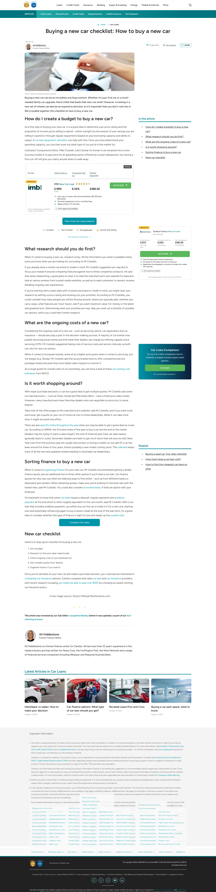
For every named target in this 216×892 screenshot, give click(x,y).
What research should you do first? (164, 136)
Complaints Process (176, 875)
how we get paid (165, 750)
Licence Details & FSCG (65, 875)
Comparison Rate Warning (168, 775)
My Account (53, 863)
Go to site (120, 185)
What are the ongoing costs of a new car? (168, 141)
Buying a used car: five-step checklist (166, 454)
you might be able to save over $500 (79, 582)
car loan (97, 578)
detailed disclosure (68, 750)
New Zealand (161, 875)
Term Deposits (131, 14)
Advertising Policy (98, 875)
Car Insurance (166, 852)
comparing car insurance (38, 578)
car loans (66, 497)
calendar (122, 447)
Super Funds (104, 852)
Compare (165, 367)
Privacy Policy (38, 875)
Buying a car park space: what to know (169, 709)
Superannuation (95, 14)
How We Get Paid (110, 844)
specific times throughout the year (59, 425)
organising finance (54, 469)
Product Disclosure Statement (163, 890)
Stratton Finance (166, 231)
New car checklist (155, 157)
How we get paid (83, 875)
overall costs (117, 515)
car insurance (114, 578)
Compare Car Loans (79, 522)
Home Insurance (146, 852)
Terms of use (49, 875)
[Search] (190, 5)
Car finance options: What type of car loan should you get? (86, 709)
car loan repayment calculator (51, 140)
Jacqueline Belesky (78, 615)
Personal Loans (62, 14)
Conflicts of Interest (114, 875)
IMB (64, 184)
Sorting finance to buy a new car (163, 152)
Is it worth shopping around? (161, 147)
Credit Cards (78, 14)
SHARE (185, 45)
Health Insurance (113, 14)
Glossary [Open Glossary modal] (127, 166)
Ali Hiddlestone (39, 45)
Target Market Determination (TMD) (52, 761)
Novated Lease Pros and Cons (127, 707)
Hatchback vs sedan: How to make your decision (42, 709)
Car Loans (72, 852)
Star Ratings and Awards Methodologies (139, 875)
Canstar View (64, 863)
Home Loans (46, 14)
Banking (180, 852)
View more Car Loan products (79, 221)
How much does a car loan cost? (163, 459)
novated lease (92, 487)
